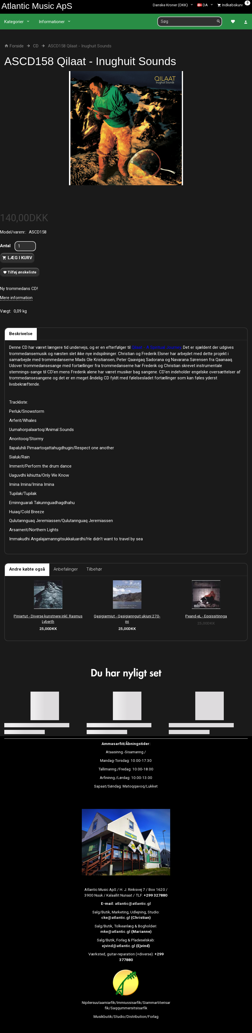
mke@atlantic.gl (115, 931)
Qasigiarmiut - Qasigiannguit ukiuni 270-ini (127, 619)
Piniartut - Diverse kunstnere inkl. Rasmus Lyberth (48, 619)
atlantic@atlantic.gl (133, 903)
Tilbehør (94, 569)
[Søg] (218, 22)
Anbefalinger (66, 569)
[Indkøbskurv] (234, 5)
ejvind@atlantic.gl (118, 945)
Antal (6, 245)
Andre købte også (27, 569)
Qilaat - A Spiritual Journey (156, 347)
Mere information (16, 297)
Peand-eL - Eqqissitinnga (206, 616)
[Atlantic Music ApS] (36, 6)
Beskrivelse (20, 333)
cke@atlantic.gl (115, 917)
